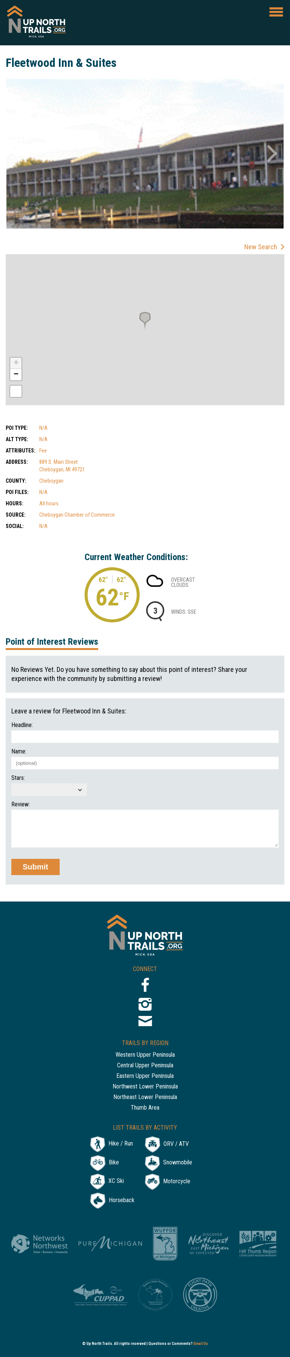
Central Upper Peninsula (145, 1065)
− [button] (16, 374)
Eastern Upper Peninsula (145, 1076)
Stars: (18, 778)
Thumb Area (145, 1108)
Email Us (200, 1344)
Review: (20, 804)
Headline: (22, 725)
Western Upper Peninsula (145, 1055)
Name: (18, 752)
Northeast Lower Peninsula (145, 1097)
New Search (260, 247)
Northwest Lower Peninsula (145, 1087)
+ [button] (16, 363)
